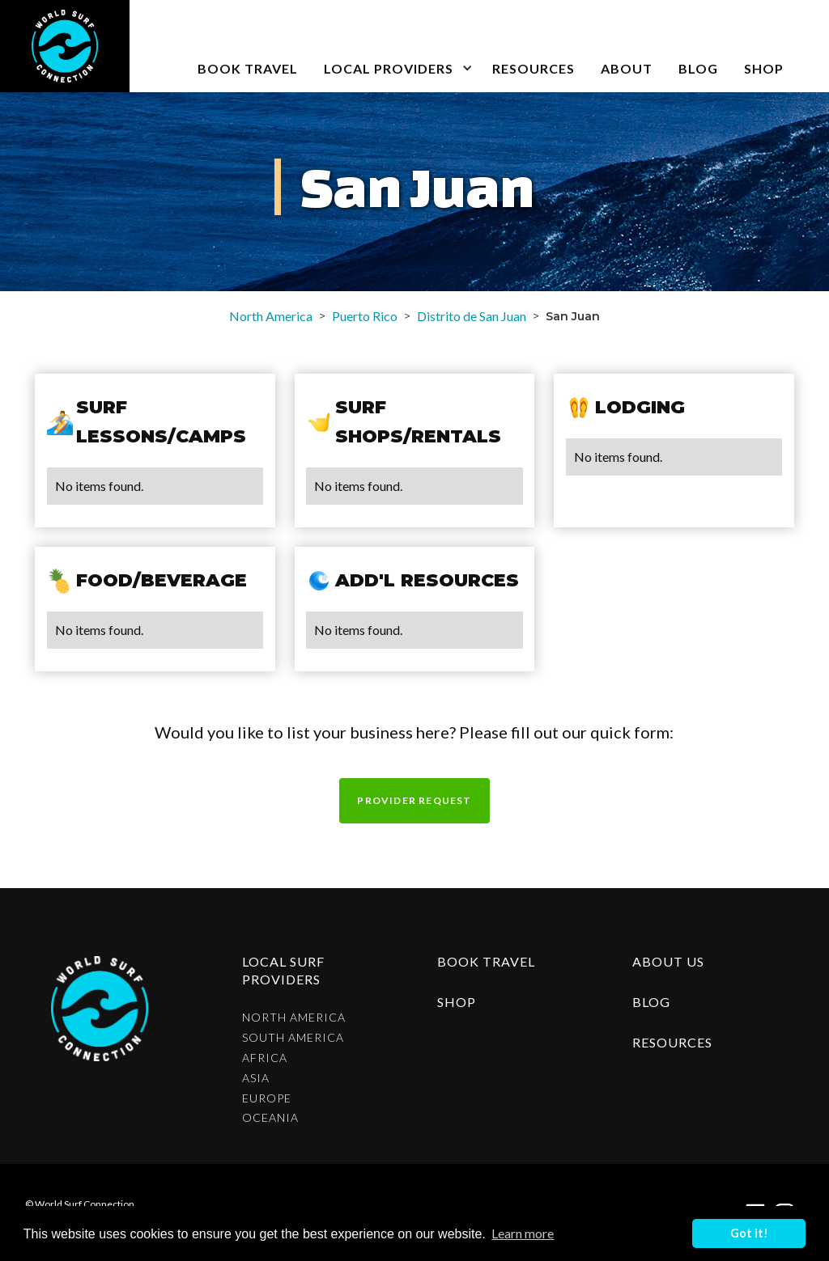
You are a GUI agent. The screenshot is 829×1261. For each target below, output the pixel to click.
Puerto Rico (364, 316)
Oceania (270, 1117)
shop (456, 1001)
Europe (266, 1098)
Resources (533, 68)
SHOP (764, 68)
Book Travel (486, 961)
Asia (256, 1078)
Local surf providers (283, 970)
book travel (248, 68)
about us (668, 961)
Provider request (414, 800)
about (627, 68)
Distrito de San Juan (471, 316)
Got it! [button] (749, 1233)
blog (698, 68)
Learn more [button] (522, 1233)
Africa (264, 1058)
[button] (395, 46)
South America (293, 1037)
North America (270, 316)
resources (672, 1042)
